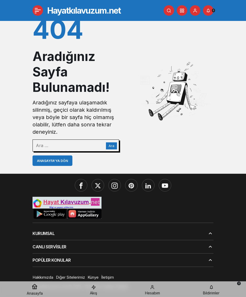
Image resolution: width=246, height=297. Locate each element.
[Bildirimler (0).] (208, 10)
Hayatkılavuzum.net (84, 10)
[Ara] (169, 10)
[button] (182, 10)
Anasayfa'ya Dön (52, 161)
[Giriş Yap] (195, 10)
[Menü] (38, 10)
